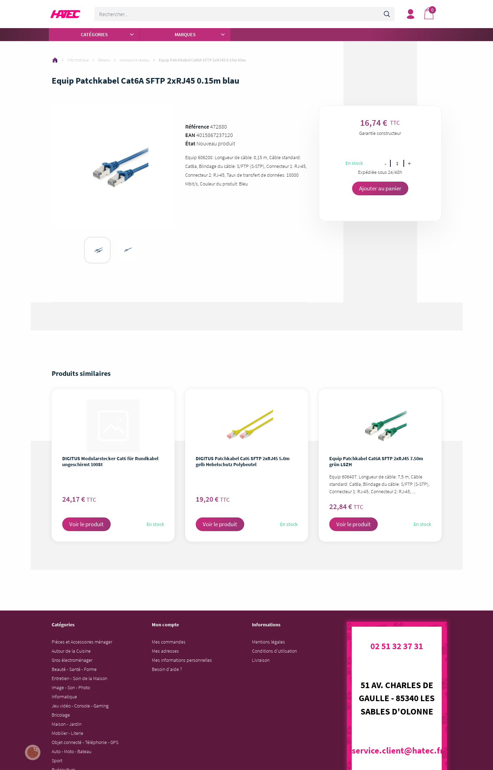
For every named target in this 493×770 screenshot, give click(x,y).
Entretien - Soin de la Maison (79, 678)
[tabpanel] (97, 250)
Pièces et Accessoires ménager (82, 642)
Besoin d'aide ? (167, 669)
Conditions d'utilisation (274, 651)
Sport (57, 760)
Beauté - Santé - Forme (74, 669)
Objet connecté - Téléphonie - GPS (85, 742)
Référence (197, 126)
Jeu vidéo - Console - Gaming (80, 706)
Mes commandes (169, 642)
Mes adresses (165, 651)
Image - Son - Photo (71, 687)
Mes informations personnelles (182, 660)
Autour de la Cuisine (71, 651)
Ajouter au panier (380, 188)
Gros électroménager (72, 660)
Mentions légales (268, 642)
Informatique (64, 696)
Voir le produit (86, 524)
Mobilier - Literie (67, 733)
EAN (190, 134)
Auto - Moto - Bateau (71, 751)
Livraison (261, 660)
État (190, 143)
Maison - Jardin (67, 724)
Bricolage (61, 715)
